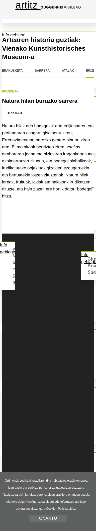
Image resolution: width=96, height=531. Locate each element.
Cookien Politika (57, 508)
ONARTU (48, 518)
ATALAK (68, 70)
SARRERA (42, 70)
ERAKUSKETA (12, 70)
